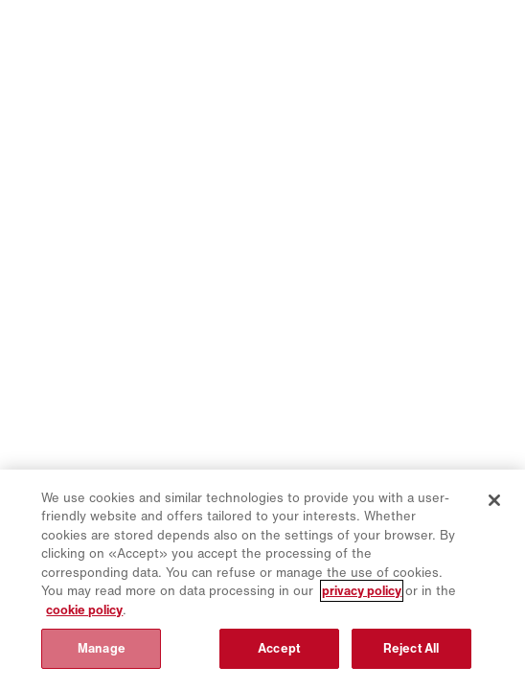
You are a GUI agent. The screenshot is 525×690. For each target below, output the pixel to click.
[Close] (494, 500)
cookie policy (84, 610)
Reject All (411, 648)
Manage (102, 648)
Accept (279, 648)
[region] (262, 580)
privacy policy (361, 591)
